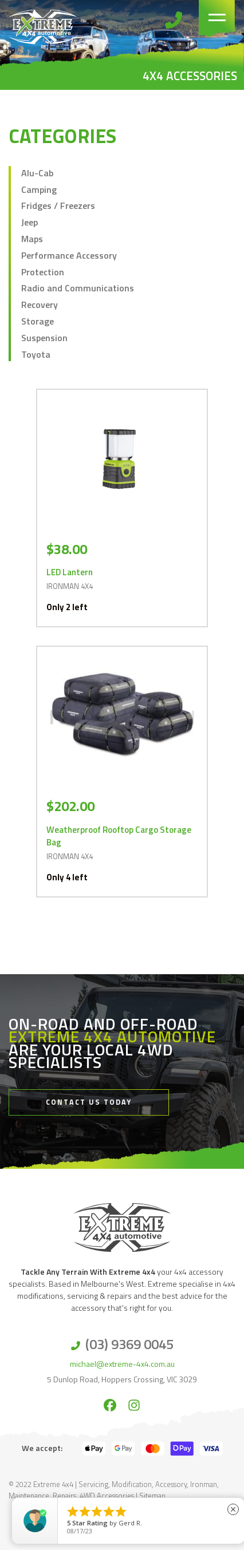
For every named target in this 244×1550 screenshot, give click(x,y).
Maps (32, 239)
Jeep (29, 222)
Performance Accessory (69, 255)
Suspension (44, 338)
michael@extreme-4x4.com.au (122, 1364)
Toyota (35, 354)
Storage (37, 321)
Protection (42, 272)
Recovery (39, 304)
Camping (39, 189)
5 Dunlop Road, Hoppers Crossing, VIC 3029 (122, 1379)
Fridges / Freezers (58, 205)
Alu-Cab (37, 173)
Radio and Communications (77, 288)
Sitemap (152, 1495)
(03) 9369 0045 (129, 1344)
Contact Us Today (89, 1102)
